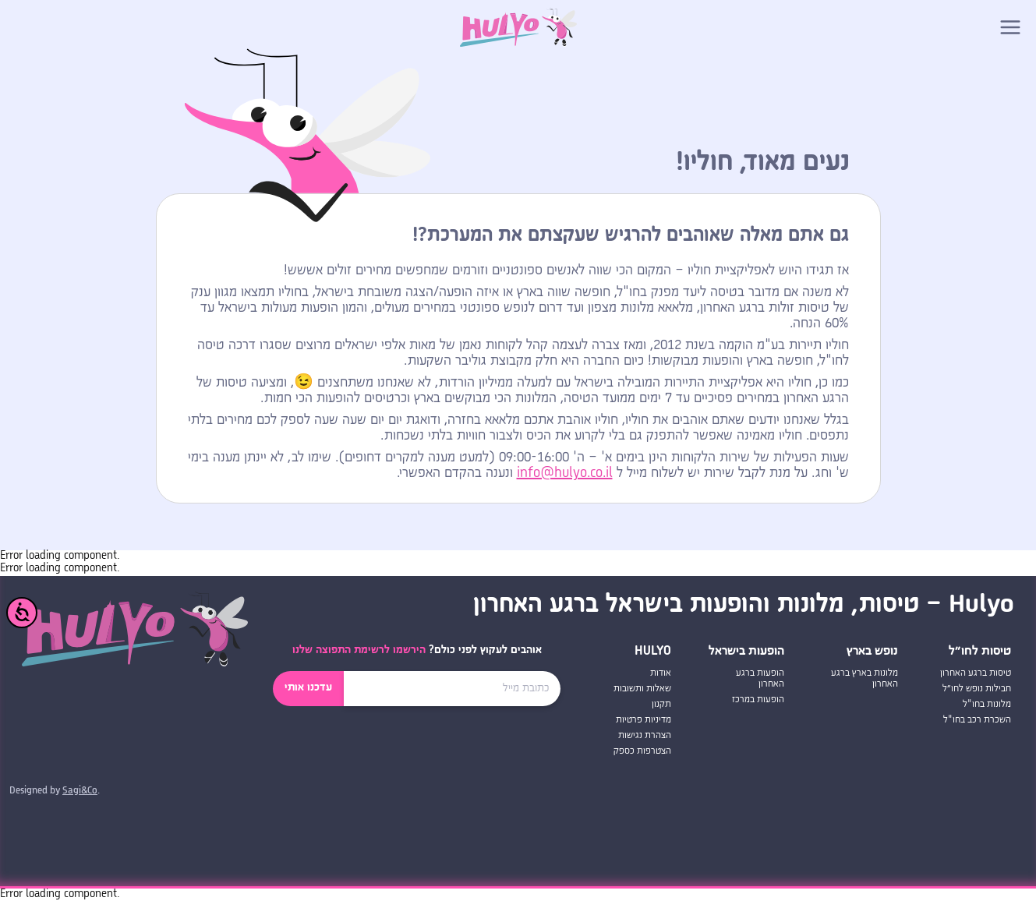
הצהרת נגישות (644, 735)
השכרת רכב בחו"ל (977, 719)
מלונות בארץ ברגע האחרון (864, 678)
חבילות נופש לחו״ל (976, 688)
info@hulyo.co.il (565, 473)
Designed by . (54, 791)
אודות (660, 673)
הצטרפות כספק (642, 751)
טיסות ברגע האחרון (975, 673)
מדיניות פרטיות (643, 719)
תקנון (661, 704)
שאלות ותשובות (642, 688)
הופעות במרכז (758, 699)
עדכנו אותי (308, 687)
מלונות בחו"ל (987, 704)
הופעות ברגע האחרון (760, 678)
